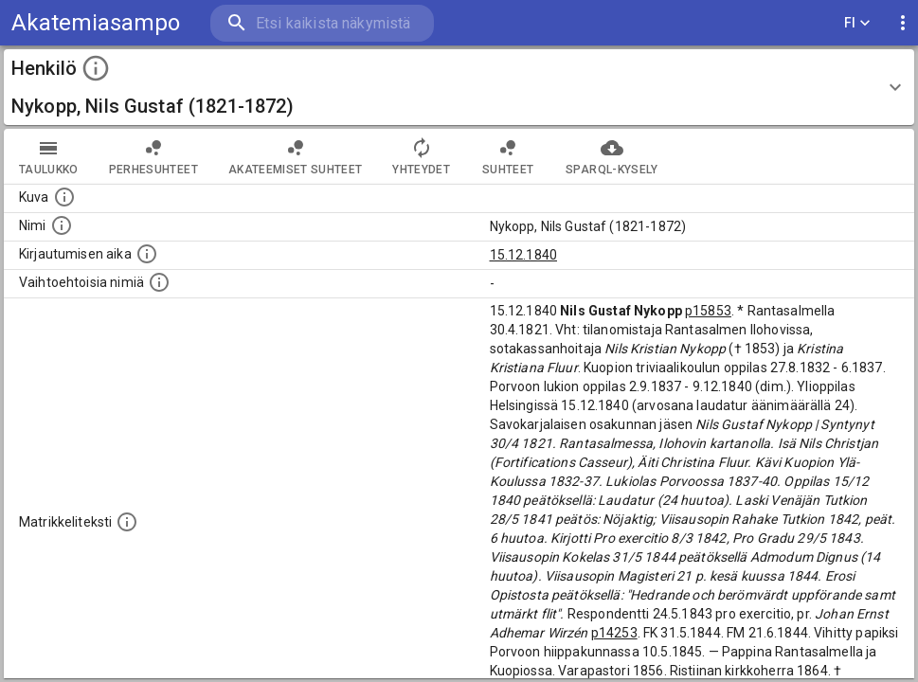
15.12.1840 (524, 254)
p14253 (614, 632)
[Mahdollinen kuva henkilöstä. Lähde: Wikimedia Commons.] (64, 197)
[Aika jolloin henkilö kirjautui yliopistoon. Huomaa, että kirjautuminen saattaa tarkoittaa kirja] (147, 254)
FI (857, 23)
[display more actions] (903, 23)
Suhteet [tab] (507, 156)
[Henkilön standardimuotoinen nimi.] (61, 225)
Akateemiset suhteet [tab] (295, 156)
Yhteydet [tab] (421, 156)
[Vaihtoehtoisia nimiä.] (159, 282)
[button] (459, 87)
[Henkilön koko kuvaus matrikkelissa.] (127, 522)
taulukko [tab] (49, 156)
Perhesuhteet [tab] (153, 156)
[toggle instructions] (96, 68)
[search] (322, 23)
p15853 (708, 310)
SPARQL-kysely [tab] (611, 156)
